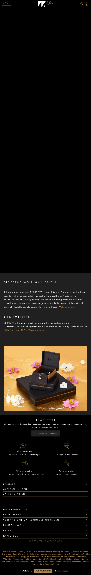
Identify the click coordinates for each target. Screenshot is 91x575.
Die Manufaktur (15, 509)
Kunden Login (14, 525)
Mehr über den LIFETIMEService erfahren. (25, 330)
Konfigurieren (61, 571)
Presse (8, 530)
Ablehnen (27, 571)
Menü (7, 3)
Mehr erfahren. (66, 307)
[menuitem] (82, 3)
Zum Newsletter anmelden (45, 433)
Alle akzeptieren (43, 571)
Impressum (11, 536)
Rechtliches (12, 515)
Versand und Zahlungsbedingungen (31, 520)
